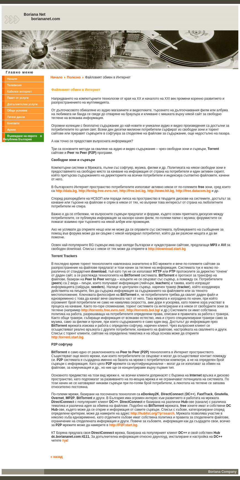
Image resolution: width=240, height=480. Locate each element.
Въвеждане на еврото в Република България (22, 137)
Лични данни (16, 116)
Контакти (13, 123)
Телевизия (14, 85)
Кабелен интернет (19, 91)
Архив (11, 129)
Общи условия (17, 110)
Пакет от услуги (17, 97)
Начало (12, 78)
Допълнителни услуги (22, 104)
